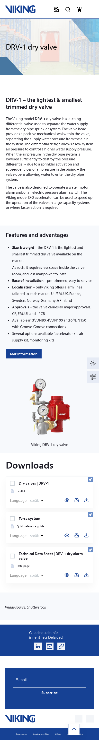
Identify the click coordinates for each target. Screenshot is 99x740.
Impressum (21, 734)
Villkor (58, 734)
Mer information (23, 353)
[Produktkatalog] (93, 363)
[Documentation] (93, 377)
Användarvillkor (41, 734)
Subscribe (49, 692)
